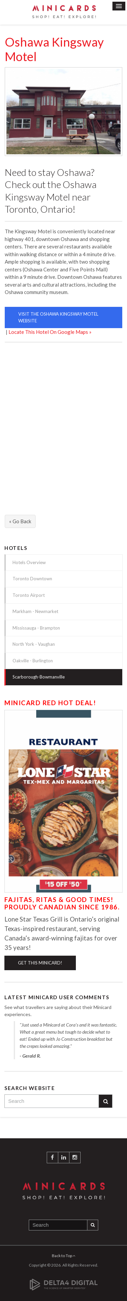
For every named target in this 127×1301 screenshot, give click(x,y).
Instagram (74, 1157)
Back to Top (64, 1255)
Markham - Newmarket (35, 611)
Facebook (52, 1157)
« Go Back (20, 521)
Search (105, 1101)
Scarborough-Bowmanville (39, 677)
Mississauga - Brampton (36, 628)
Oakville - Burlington (33, 660)
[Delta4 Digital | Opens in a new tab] (64, 1280)
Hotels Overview (29, 562)
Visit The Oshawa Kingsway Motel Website (58, 317)
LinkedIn (63, 1157)
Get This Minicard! (40, 962)
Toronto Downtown (32, 578)
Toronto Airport (29, 595)
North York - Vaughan (34, 644)
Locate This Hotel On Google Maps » (49, 332)
